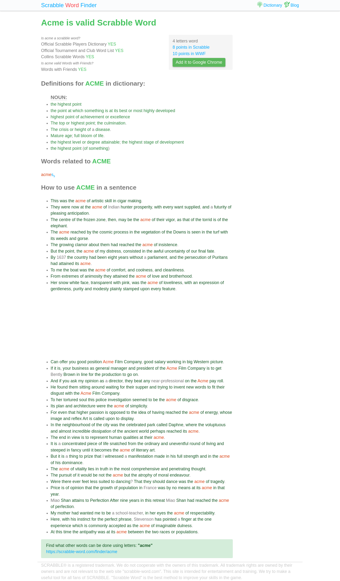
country (81, 257)
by (89, 232)
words (200, 387)
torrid (207, 219)
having (158, 412)
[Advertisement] (142, 325)
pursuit (65, 475)
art (152, 450)
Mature (57, 135)
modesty (101, 288)
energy (211, 412)
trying (163, 387)
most (137, 110)
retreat (159, 500)
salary (160, 361)
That (138, 481)
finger (186, 519)
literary (142, 450)
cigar (122, 200)
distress (113, 251)
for (91, 374)
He (53, 387)
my (102, 251)
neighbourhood (76, 424)
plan (60, 406)
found (62, 387)
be (130, 219)
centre (65, 219)
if (60, 381)
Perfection (99, 500)
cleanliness (173, 270)
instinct (83, 519)
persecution (196, 257)
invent (179, 387)
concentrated (74, 443)
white (74, 282)
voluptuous (215, 424)
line (84, 374)
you (72, 361)
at (69, 110)
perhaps (157, 431)
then (112, 219)
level (76, 142)
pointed (170, 519)
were (65, 207)
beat (138, 381)
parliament (157, 257)
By (53, 257)
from (132, 443)
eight (112, 257)
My (53, 513)
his (173, 456)
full (77, 135)
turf (216, 232)
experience (61, 525)
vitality (81, 469)
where (191, 424)
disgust (57, 393)
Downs (179, 232)
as (179, 219)
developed (165, 110)
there (66, 481)
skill (108, 200)
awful (158, 251)
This (54, 200)
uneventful (178, 443)
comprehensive (145, 469)
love (155, 276)
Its (53, 406)
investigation (119, 399)
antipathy (88, 531)
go (129, 374)
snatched (118, 443)
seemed (139, 399)
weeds (62, 238)
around (98, 387)
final (202, 251)
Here (55, 519)
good (81, 361)
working (174, 361)
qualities (130, 437)
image (56, 418)
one (208, 519)
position (94, 361)
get (218, 368)
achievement (92, 116)
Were (56, 481)
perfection (64, 506)
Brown (69, 374)
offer (63, 361)
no (174, 487)
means (184, 487)
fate (210, 251)
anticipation (78, 213)
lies (91, 469)
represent (99, 437)
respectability (202, 513)
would (86, 475)
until (86, 450)
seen (196, 232)
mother (63, 513)
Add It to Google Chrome (199, 62)
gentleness (61, 288)
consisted (132, 251)
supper (141, 387)
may (122, 219)
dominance (72, 462)
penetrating (179, 469)
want (178, 207)
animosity (93, 276)
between (136, 531)
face (84, 282)
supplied (192, 207)
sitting (84, 387)
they (108, 276)
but (127, 475)
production (111, 374)
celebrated (136, 424)
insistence (168, 244)
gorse (82, 238)
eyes (161, 513)
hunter (127, 207)
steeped (58, 450)
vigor (170, 219)
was (63, 200)
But (54, 251)
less (93, 481)
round (195, 443)
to (212, 368)
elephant (59, 225)
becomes (103, 450)
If (52, 368)
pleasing (58, 213)
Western (201, 361)
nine (124, 500)
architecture (85, 406)
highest (64, 104)
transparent (101, 282)
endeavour (179, 475)
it (55, 368)
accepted (117, 525)
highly (148, 110)
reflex (76, 418)
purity (78, 288)
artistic (97, 200)
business (80, 368)
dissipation (101, 431)
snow (63, 282)
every (168, 207)
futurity (220, 207)
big (189, 361)
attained (66, 263)
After (114, 500)
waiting (112, 387)
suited (104, 481)
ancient (131, 431)
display (127, 418)
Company (133, 361)
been (102, 257)
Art (85, 418)
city (106, 424)
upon (145, 288)
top (62, 123)
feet (85, 481)
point (76, 104)
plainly (116, 288)
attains (78, 500)
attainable (110, 142)
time (67, 531)
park (151, 424)
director (116, 381)
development (172, 142)
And (54, 381)
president (145, 368)
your (67, 368)
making (134, 200)
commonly (97, 525)
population (128, 487)
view (76, 437)
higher (82, 412)
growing (66, 244)
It (52, 443)
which (78, 110)
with (158, 207)
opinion (92, 381)
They (55, 207)
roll (220, 381)
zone (101, 219)
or (130, 110)
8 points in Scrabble (191, 47)
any (146, 381)
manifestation (140, 456)
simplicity (138, 406)
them (105, 244)
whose (226, 412)
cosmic (105, 232)
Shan (66, 500)
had (114, 244)
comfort (118, 270)
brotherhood (180, 276)
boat (74, 270)
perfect (111, 519)
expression (209, 282)
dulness (184, 525)
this (91, 399)
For (54, 412)
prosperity (143, 207)
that (186, 219)
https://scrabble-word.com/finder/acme (81, 551)
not (102, 475)
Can (54, 361)
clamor (81, 244)
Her (54, 282)
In (52, 424)
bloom (86, 135)
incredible (81, 431)
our (194, 251)
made (159, 456)
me (59, 270)
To (53, 270)
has (158, 519)
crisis (64, 129)
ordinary (152, 443)
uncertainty (175, 251)
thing (73, 456)
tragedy (217, 481)
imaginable (166, 525)
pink (125, 282)
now (75, 207)
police (101, 399)
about (94, 244)
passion (96, 412)
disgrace (190, 399)
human (115, 437)
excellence (120, 116)
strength (191, 456)
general (103, 368)
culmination (114, 123)
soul (83, 399)
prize (88, 456)
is (106, 110)
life (101, 135)
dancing (123, 481)
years (123, 257)
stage (148, 142)
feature (168, 288)
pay (212, 381)
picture (216, 361)
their (160, 219)
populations (186, 531)
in (114, 200)
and (205, 207)
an (195, 282)
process (121, 232)
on (135, 374)
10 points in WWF (189, 53)
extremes (70, 276)
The (54, 123)
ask (73, 381)
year (54, 494)
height (80, 129)
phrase (125, 519)
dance (172, 481)
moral (163, 475)
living (211, 443)
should (159, 481)
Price (55, 487)
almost (65, 431)
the (53, 104)
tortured (71, 399)
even (62, 412)
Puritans (220, 257)
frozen (89, 219)
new (190, 387)
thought (198, 469)
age (68, 135)
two (155, 531)
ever (77, 481)
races (165, 531)
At (53, 531)
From (55, 276)
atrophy (145, 475)
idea (142, 412)
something (94, 110)
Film (119, 361)
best (123, 110)
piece (92, 443)
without (136, 257)
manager (119, 368)
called (98, 418)
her (59, 399)
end (62, 437)
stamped (131, 288)
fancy (76, 450)
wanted (86, 513)
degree (93, 142)
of (77, 116)
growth (106, 487)
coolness (144, 270)
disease (103, 129)
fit (213, 387)
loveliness (173, 282)
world (144, 431)
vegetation (150, 232)
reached (78, 232)
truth (104, 469)
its (116, 110)
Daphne (176, 424)
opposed (117, 412)
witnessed (114, 456)
